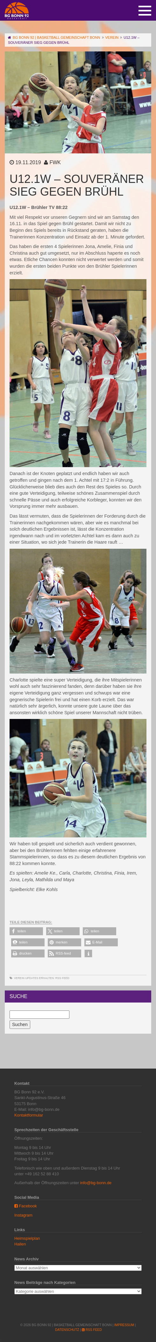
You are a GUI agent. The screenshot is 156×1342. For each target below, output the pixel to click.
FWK (55, 162)
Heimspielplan (27, 1238)
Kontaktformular (28, 1115)
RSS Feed (62, 978)
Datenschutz (67, 1330)
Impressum (124, 1325)
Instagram (23, 1215)
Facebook (25, 1206)
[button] (26, 931)
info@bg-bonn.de (95, 1182)
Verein (19, 978)
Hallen (20, 1244)
